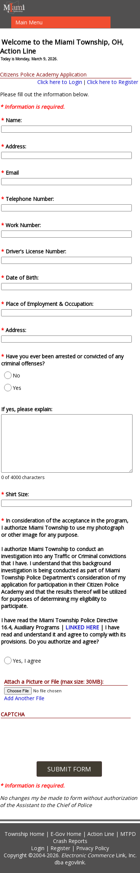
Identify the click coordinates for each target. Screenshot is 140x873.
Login (37, 848)
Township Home (24, 833)
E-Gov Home (65, 833)
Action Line (100, 833)
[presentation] (69, 732)
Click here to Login (59, 81)
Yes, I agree (22, 660)
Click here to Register (112, 81)
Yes (12, 387)
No (12, 375)
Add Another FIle (24, 698)
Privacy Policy (92, 848)
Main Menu (29, 22)
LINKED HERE (82, 627)
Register (60, 848)
